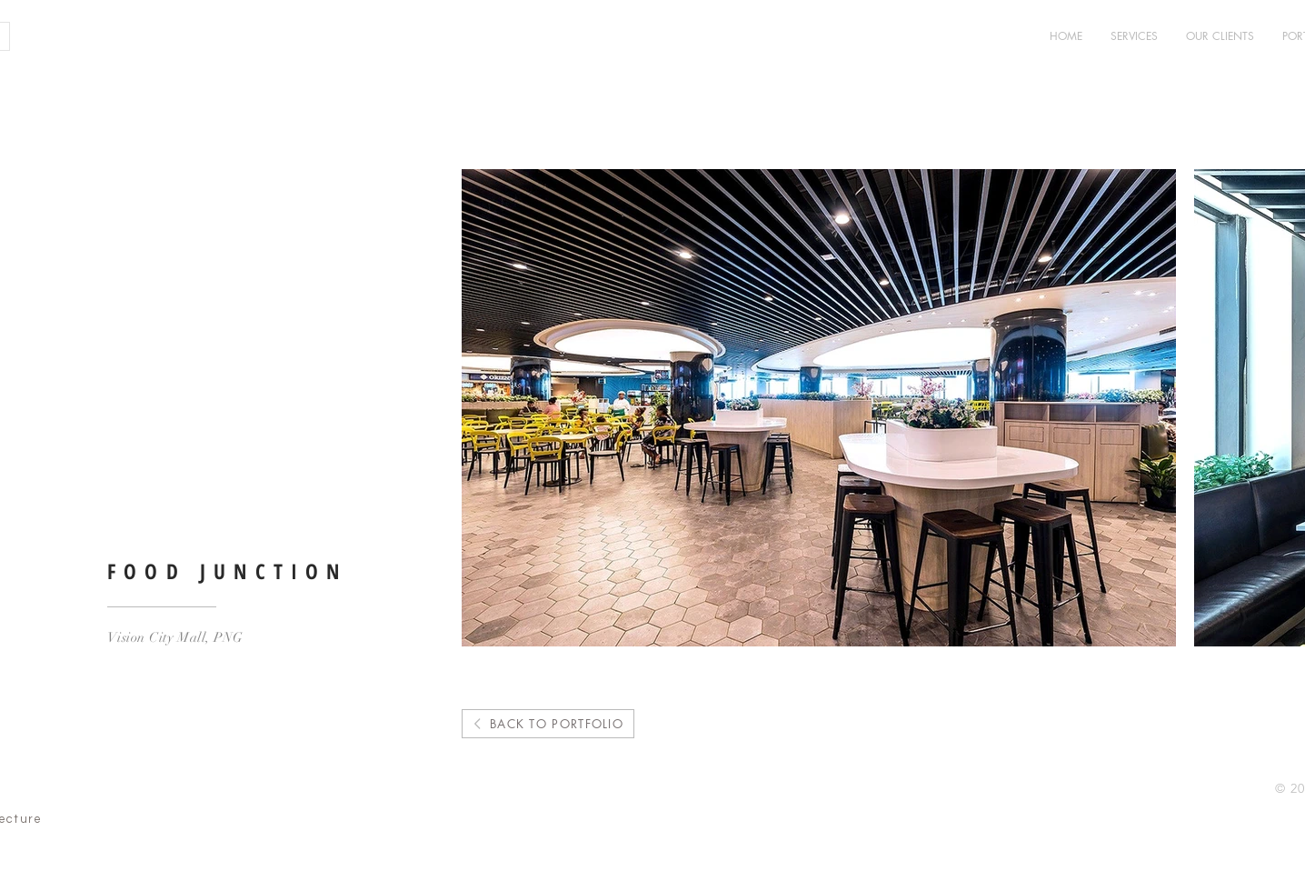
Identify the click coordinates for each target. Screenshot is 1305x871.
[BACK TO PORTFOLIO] (548, 723)
